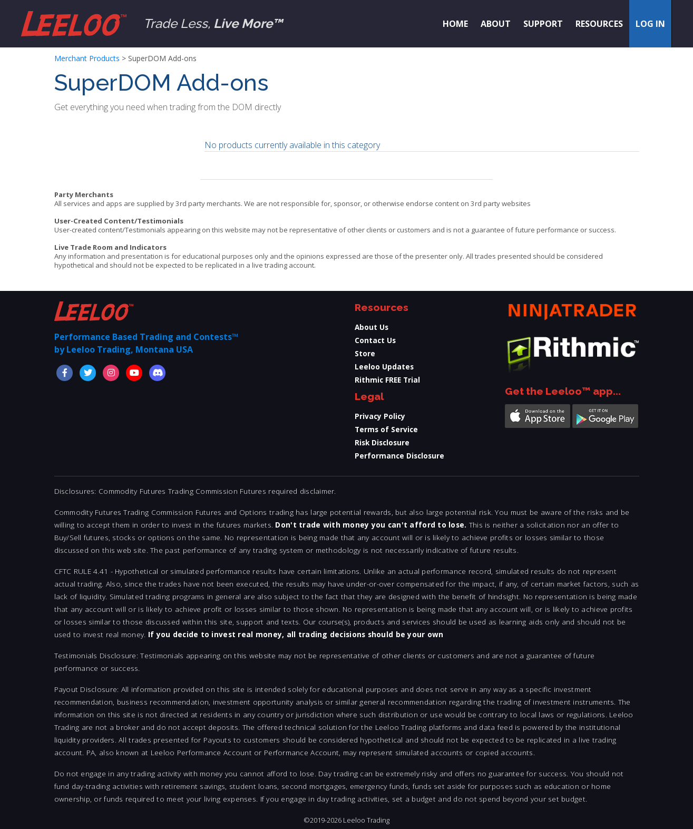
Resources (599, 24)
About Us (371, 327)
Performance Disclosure (399, 456)
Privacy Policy (380, 416)
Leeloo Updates (384, 367)
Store (365, 353)
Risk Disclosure (382, 442)
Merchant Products (87, 58)
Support (543, 24)
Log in (650, 24)
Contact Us (375, 340)
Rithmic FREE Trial (387, 380)
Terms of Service (386, 429)
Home (455, 24)
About (496, 24)
